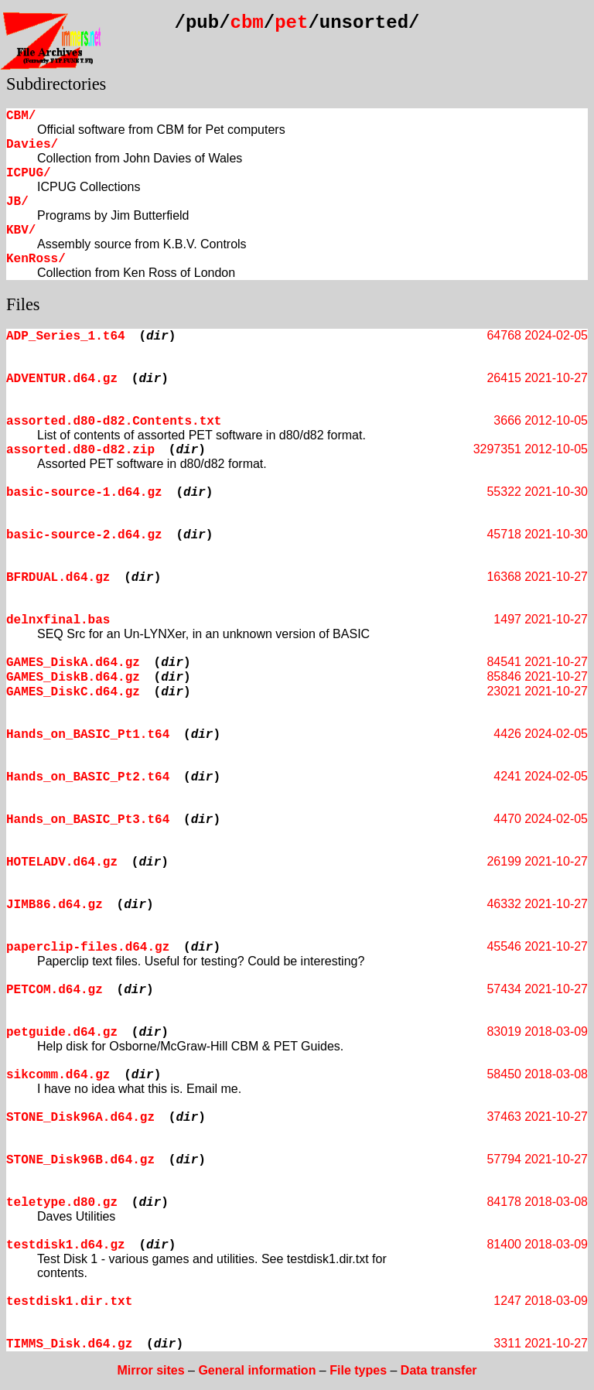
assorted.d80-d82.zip (80, 450)
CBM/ (21, 116)
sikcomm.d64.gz (58, 1075)
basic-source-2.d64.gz (84, 535)
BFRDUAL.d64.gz (58, 578)
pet (291, 22)
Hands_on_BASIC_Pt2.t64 (87, 777)
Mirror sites (150, 1370)
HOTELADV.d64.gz (62, 862)
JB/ (17, 202)
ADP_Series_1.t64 (65, 336)
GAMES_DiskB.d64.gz (73, 678)
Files (23, 304)
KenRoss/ (36, 259)
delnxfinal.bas (58, 620)
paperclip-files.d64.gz (87, 948)
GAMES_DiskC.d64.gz (73, 692)
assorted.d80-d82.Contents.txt (113, 422)
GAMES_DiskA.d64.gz (73, 663)
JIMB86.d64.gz (54, 905)
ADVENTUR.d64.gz (62, 379)
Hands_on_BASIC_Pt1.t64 (87, 735)
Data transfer (439, 1370)
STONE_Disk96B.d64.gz (80, 1160)
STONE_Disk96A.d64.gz (80, 1118)
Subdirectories (56, 84)
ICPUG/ (28, 173)
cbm (247, 22)
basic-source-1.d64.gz (84, 493)
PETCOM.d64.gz (54, 990)
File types (358, 1370)
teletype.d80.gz (62, 1203)
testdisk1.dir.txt (69, 1302)
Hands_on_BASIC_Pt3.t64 (87, 820)
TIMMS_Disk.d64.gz (69, 1344)
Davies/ (32, 145)
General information (257, 1370)
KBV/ (21, 230)
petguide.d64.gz (62, 1033)
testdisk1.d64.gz (65, 1245)
